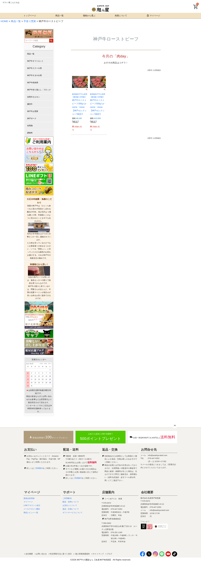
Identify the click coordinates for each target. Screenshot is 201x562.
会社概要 (147, 492)
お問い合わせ (41, 554)
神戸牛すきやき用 (34, 75)
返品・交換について (71, 509)
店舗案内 (108, 492)
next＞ (49, 363)
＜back (41, 363)
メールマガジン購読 (32, 509)
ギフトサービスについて (73, 513)
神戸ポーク (31, 118)
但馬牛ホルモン (33, 97)
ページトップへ (175, 426)
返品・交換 (110, 449)
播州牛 (30, 104)
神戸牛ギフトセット (35, 61)
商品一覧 (59, 15)
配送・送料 (71, 449)
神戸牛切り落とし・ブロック (39, 90)
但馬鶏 (30, 126)
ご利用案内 (38, 468)
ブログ (109, 554)
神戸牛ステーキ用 (34, 68)
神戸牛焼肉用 (32, 83)
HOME (4, 21)
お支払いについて (70, 505)
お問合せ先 (149, 449)
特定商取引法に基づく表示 (61, 554)
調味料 (30, 133)
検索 (51, 40)
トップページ (30, 15)
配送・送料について (71, 502)
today (45, 363)
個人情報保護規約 (82, 554)
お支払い (30, 449)
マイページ (153, 15)
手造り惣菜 (30, 21)
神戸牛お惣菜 (32, 111)
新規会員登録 (29, 498)
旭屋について (121, 15)
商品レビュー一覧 (31, 513)
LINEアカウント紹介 (32, 505)
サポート (69, 492)
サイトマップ (98, 554)
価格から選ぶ (89, 15)
